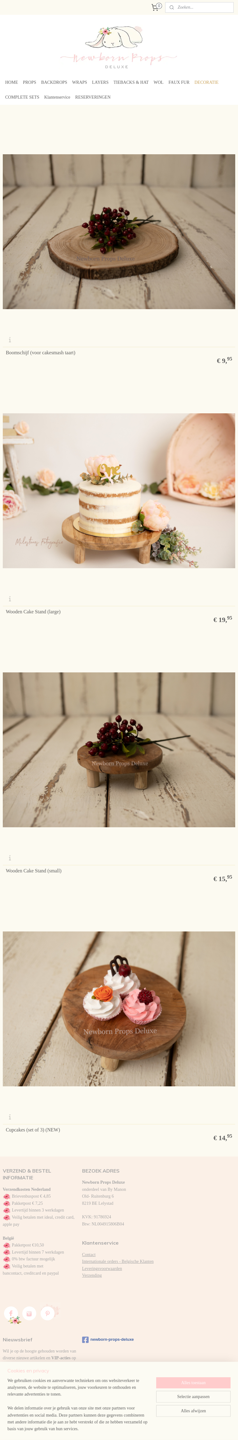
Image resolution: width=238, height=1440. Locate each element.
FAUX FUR (179, 82)
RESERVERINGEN (93, 97)
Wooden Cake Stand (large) (33, 611)
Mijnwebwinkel (179, 1428)
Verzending (92, 1275)
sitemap (106, 1428)
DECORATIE (207, 82)
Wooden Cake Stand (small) (34, 870)
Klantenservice (57, 97)
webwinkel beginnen (135, 1428)
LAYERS (100, 82)
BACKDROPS (54, 82)
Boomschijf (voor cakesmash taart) (40, 352)
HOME (11, 82)
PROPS (29, 82)
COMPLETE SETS (22, 97)
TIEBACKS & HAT (131, 82)
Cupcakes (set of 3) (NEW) (33, 1129)
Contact (89, 1254)
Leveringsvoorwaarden (102, 1268)
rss (116, 1428)
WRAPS (79, 82)
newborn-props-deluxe (108, 1340)
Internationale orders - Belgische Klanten (118, 1261)
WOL (159, 82)
